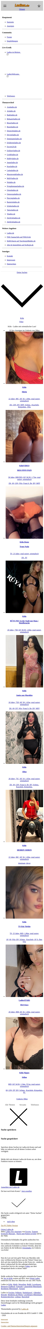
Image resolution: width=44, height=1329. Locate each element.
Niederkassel (28, 1293)
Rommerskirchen (7, 1297)
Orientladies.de (12, 190)
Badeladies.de (12, 115)
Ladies (27, 1266)
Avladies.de (11, 111)
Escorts (28, 1232)
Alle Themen (10, 1105)
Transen (35, 1232)
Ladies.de (10, 233)
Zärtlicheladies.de (13, 222)
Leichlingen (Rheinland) (33, 1295)
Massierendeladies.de (15, 174)
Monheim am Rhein (15, 1295)
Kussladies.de (12, 166)
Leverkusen (36, 1284)
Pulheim (18, 1293)
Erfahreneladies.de (14, 143)
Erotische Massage (8, 1234)
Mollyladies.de (12, 178)
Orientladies (26, 1248)
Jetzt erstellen (26, 1191)
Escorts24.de (11, 147)
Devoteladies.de (13, 135)
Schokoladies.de (13, 206)
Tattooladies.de (12, 210)
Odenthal (37, 1293)
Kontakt (10, 256)
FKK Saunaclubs (19, 237)
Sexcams (22, 1105)
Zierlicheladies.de (13, 218)
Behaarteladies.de (13, 119)
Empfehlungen (12, 41)
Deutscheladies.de (13, 131)
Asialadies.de (12, 107)
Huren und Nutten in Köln (26, 1234)
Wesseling (22, 1284)
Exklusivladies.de (13, 151)
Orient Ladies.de (7, 1229)
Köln (10, 1284)
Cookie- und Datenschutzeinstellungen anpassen (19, 1326)
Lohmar (18, 1297)
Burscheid (25, 1297)
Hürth (15, 1284)
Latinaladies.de (12, 170)
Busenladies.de (12, 127)
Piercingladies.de (13, 198)
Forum (9, 37)
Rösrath (4, 1295)
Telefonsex (11, 96)
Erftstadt (19, 1287)
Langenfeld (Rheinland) (33, 1287)
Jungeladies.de (12, 163)
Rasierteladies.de (13, 202)
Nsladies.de (11, 182)
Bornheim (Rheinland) (9, 1289)
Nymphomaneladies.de (15, 186)
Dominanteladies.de (14, 139)
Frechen (11, 1293)
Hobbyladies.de (13, 159)
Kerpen (22, 1289)
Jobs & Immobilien (20, 245)
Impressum (11, 260)
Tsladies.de (11, 214)
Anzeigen (10, 26)
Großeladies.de (12, 155)
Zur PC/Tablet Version (9, 1226)
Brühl (29, 1284)
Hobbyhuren (21, 241)
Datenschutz (11, 264)
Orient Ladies (35, 1278)
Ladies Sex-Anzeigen (14, 1232)
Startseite (10, 22)
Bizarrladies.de (12, 123)
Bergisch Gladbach (8, 1287)
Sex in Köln (8, 1278)
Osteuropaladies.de (14, 194)
